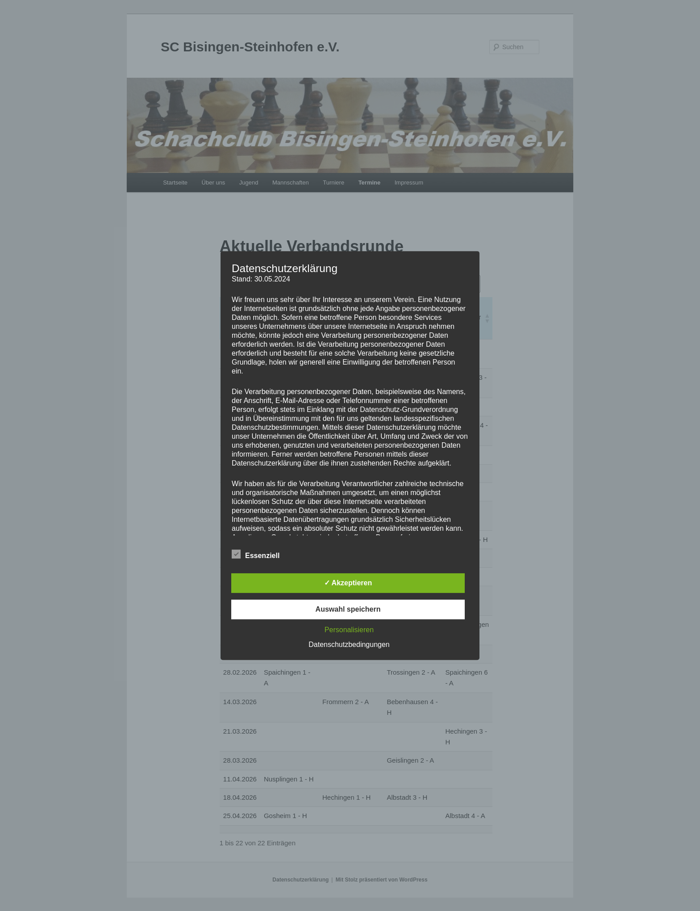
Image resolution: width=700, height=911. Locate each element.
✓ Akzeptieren (348, 583)
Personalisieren (349, 630)
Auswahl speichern (348, 609)
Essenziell (255, 554)
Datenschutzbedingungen (348, 644)
